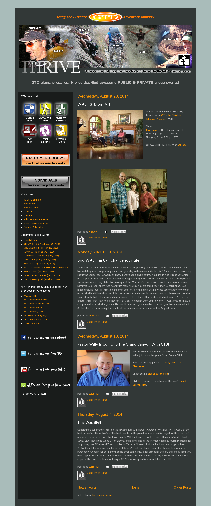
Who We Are (29, 204)
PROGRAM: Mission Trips (35, 300)
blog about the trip (158, 374)
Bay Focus (151, 130)
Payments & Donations (34, 227)
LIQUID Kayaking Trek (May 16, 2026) (41, 248)
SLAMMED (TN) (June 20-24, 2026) (39, 252)
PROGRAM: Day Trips (33, 312)
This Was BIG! (89, 422)
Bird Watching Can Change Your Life (108, 260)
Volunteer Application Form (36, 219)
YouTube (182, 145)
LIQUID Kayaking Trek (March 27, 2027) (42, 279)
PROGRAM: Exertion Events (36, 319)
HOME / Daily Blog (32, 200)
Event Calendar (31, 240)
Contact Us (29, 215)
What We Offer (31, 208)
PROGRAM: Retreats (33, 308)
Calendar (28, 211)
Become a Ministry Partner (36, 223)
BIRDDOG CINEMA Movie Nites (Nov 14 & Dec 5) (46, 267)
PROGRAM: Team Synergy (35, 315)
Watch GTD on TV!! (93, 104)
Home (135, 488)
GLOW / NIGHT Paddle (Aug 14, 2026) (41, 256)
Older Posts (182, 488)
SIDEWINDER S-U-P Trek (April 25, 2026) (42, 244)
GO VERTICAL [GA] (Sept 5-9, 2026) (40, 260)
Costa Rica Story (31, 323)
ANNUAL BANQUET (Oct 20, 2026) (39, 264)
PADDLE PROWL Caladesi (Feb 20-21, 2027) (43, 275)
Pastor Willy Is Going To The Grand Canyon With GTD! (123, 344)
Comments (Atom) (102, 495)
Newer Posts (86, 488)
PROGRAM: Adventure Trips (36, 304)
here (140, 381)
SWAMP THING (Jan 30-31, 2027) (39, 271)
